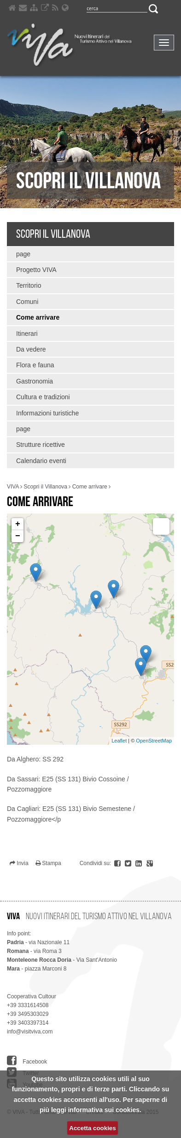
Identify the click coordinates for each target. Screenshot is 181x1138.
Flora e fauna (35, 365)
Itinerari (27, 333)
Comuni (27, 301)
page (23, 254)
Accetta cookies (92, 1128)
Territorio (28, 285)
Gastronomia (34, 381)
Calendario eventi (41, 460)
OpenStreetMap (154, 740)
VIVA (13, 486)
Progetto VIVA (36, 269)
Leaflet (119, 740)
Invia (19, 863)
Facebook (27, 1061)
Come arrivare (37, 317)
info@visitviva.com (30, 1031)
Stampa (48, 863)
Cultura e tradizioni (43, 397)
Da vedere (31, 349)
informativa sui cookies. (104, 1109)
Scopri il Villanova (53, 233)
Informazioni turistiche (47, 413)
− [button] (17, 536)
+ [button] (17, 524)
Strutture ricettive (40, 444)
